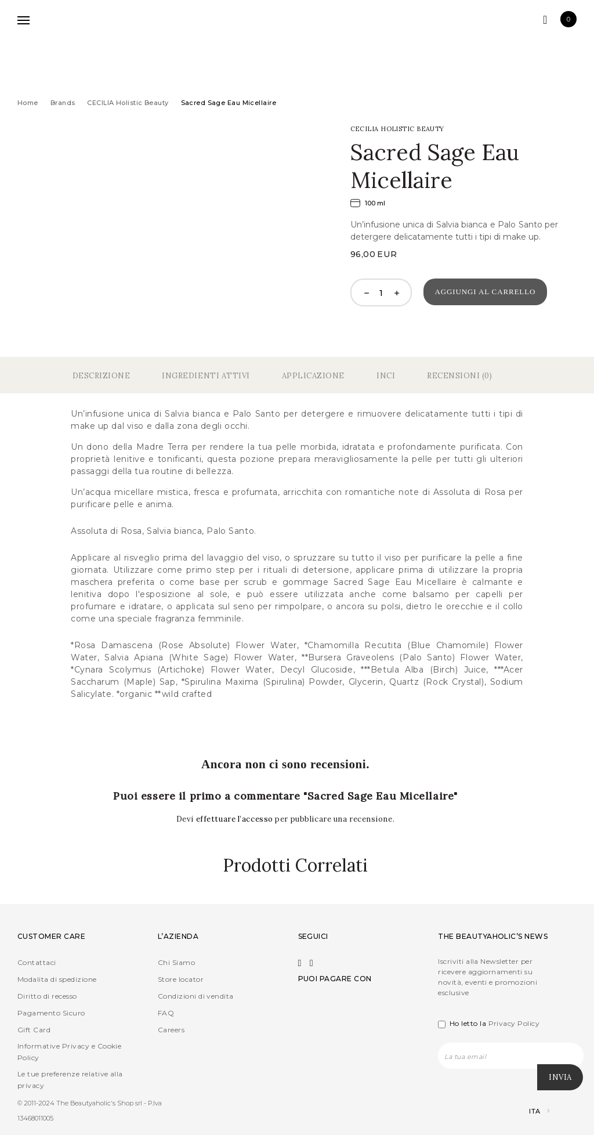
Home (27, 103)
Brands (62, 103)
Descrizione (102, 376)
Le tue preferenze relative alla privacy (70, 1079)
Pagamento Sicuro (51, 1013)
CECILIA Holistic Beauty (127, 103)
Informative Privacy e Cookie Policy (69, 1052)
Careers (171, 1029)
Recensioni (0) (459, 376)
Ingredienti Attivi (205, 376)
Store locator (181, 979)
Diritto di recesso (47, 996)
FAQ (166, 1013)
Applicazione (313, 376)
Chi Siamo (176, 962)
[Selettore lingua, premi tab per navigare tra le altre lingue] (529, 1111)
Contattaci (36, 962)
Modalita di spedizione (57, 979)
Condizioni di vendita (196, 996)
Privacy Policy (514, 1023)
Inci (385, 376)
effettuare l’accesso (236, 819)
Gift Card (33, 1029)
